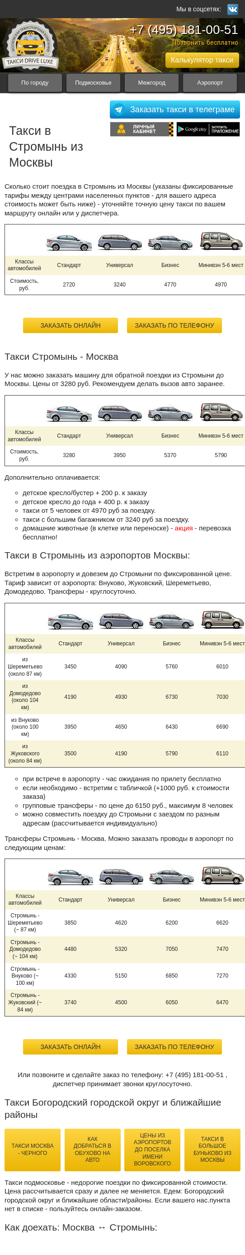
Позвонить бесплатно (205, 42)
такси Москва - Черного (32, 1149)
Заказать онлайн (70, 325)
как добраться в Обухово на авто (92, 1150)
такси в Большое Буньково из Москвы (212, 1150)
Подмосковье (93, 82)
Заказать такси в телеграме (182, 109)
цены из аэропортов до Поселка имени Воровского (152, 1149)
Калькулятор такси (202, 60)
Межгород (151, 82)
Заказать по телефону (174, 325)
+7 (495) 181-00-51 (183, 30)
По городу (34, 82)
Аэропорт (210, 82)
